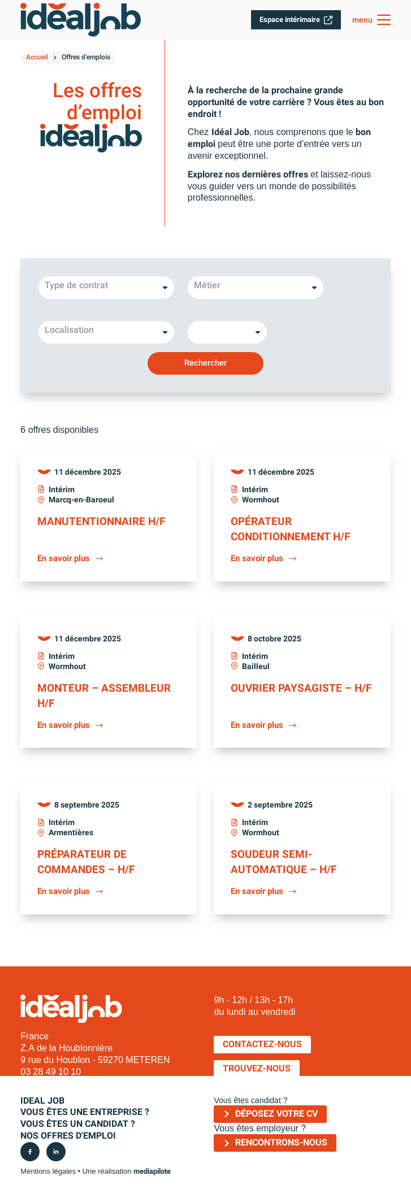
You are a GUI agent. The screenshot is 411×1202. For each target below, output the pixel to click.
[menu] (371, 20)
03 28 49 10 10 (50, 1069)
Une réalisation (127, 1168)
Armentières (71, 830)
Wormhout (260, 499)
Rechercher (205, 363)
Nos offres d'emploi (68, 1132)
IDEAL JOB (42, 1097)
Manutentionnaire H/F (103, 521)
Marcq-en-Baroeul (81, 499)
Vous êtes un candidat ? (77, 1121)
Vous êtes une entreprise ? (84, 1109)
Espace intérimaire (295, 19)
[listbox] (106, 287)
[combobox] (255, 287)
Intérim (62, 489)
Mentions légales (48, 1168)
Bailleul (256, 665)
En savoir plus (70, 557)
